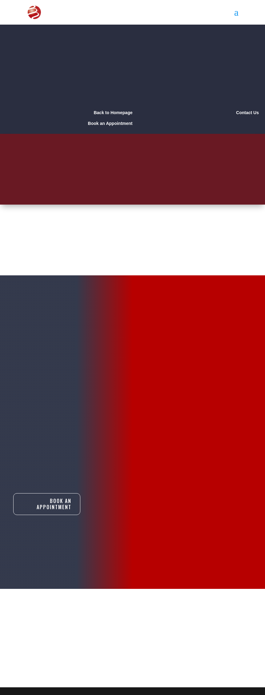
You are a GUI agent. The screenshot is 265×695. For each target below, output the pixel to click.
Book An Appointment (54, 504)
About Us (115, 607)
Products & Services (132, 617)
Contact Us (118, 627)
